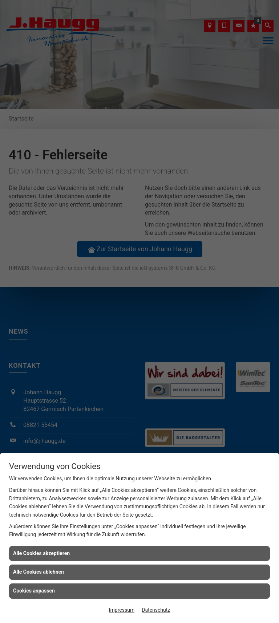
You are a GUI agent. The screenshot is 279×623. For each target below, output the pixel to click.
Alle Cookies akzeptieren (41, 553)
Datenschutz (156, 610)
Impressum (121, 610)
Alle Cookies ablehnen (38, 572)
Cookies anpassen (34, 591)
